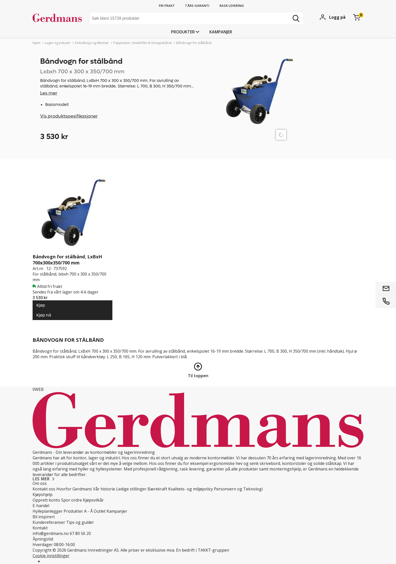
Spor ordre (71, 500)
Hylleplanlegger (48, 511)
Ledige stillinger (131, 489)
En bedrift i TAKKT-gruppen (202, 550)
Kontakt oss (44, 489)
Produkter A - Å (78, 511)
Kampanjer (220, 32)
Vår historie (104, 489)
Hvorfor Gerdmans (74, 489)
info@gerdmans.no (51, 533)
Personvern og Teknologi (238, 489)
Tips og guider (80, 522)
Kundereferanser (49, 522)
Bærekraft (157, 489)
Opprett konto (46, 500)
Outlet (100, 511)
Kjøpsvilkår (93, 500)
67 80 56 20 (80, 533)
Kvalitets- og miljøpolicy (190, 489)
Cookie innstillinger (51, 555)
